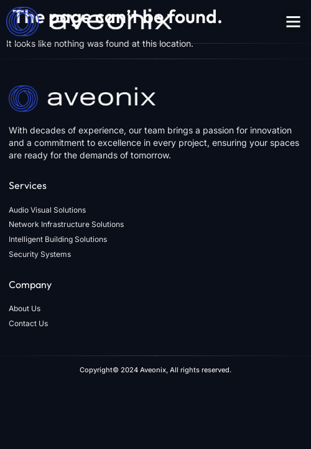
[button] (293, 22)
